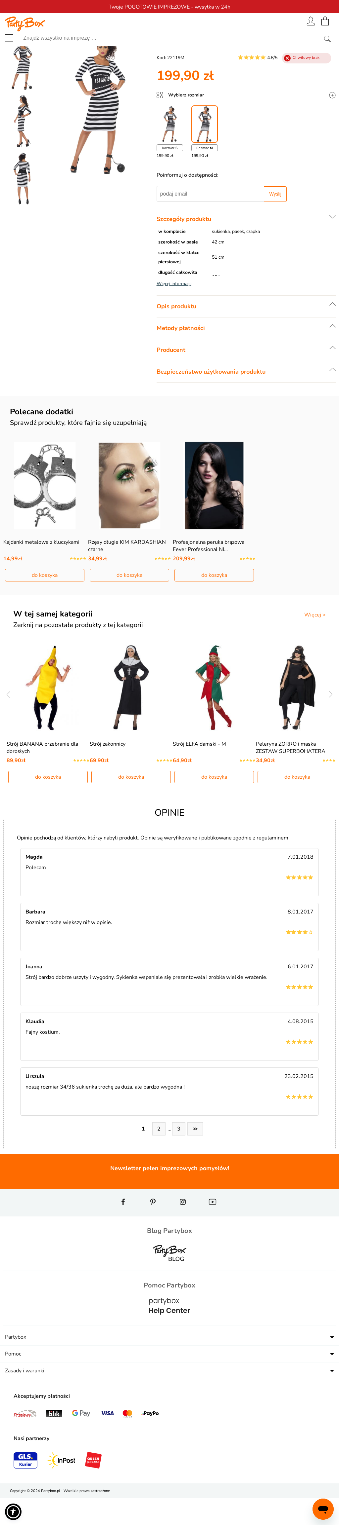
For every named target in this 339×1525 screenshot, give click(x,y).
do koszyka (45, 588)
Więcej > (315, 628)
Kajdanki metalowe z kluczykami (41, 555)
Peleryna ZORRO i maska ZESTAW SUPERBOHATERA (290, 774)
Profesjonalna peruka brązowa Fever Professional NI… (208, 559)
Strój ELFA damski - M (199, 770)
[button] (13, 1511)
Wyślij (275, 194)
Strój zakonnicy (107, 770)
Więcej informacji (174, 283)
